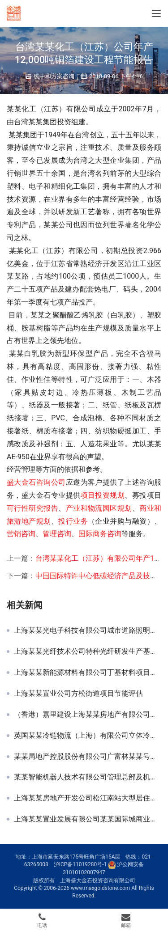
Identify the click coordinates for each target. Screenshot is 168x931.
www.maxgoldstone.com (100, 888)
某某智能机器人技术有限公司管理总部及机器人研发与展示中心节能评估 (87, 777)
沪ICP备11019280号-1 (80, 865)
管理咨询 (57, 533)
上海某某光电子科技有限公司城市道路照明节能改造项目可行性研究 (87, 630)
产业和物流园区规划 (99, 508)
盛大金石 (21, 482)
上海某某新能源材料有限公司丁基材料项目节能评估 (87, 673)
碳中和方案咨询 (54, 76)
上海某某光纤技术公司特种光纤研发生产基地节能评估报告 (87, 651)
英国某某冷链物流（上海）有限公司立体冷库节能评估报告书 (87, 736)
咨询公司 (51, 482)
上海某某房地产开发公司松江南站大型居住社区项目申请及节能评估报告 (87, 798)
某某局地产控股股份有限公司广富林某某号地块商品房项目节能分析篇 (87, 757)
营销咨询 (21, 533)
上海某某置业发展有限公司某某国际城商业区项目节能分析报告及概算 (87, 819)
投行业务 (73, 521)
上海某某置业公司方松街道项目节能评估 (78, 694)
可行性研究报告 (32, 508)
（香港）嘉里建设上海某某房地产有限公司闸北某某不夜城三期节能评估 (87, 715)
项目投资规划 (103, 495)
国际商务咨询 (99, 533)
